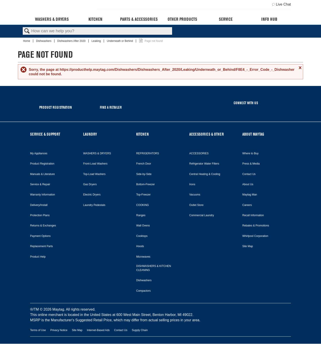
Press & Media (251, 163)
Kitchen (95, 19)
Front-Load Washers (95, 163)
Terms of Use (38, 330)
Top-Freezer (143, 194)
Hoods (140, 246)
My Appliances (38, 153)
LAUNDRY (90, 134)
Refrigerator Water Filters (204, 163)
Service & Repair (40, 184)
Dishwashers (44, 41)
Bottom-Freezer (145, 184)
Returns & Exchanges (43, 225)
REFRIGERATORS (147, 153)
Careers (247, 205)
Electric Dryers (92, 194)
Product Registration (42, 163)
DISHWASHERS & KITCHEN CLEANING (153, 268)
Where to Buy (250, 153)
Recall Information (253, 215)
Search (27, 31)
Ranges (140, 215)
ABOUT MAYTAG (253, 134)
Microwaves (143, 256)
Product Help (37, 256)
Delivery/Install (38, 205)
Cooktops (142, 236)
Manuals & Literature (42, 174)
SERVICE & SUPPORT (45, 134)
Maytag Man (249, 194)
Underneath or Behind (120, 41)
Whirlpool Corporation (255, 236)
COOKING (142, 205)
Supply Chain (140, 330)
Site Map (247, 246)
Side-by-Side (144, 174)
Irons (192, 184)
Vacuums (194, 194)
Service (226, 19)
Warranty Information (42, 194)
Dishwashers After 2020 (71, 41)
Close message (299, 68)
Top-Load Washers (94, 174)
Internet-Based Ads (98, 330)
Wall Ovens (143, 225)
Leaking (96, 41)
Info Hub (269, 19)
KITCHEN (142, 134)
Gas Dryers (90, 184)
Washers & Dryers (52, 19)
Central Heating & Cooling (204, 174)
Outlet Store (196, 205)
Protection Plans (39, 215)
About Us (247, 184)
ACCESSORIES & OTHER (206, 134)
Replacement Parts (41, 246)
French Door (143, 163)
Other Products (182, 19)
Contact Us (248, 174)
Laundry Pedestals (94, 205)
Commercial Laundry (201, 215)
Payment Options (40, 236)
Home (27, 41)
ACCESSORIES (199, 153)
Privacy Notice (59, 330)
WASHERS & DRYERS (97, 153)
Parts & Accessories (139, 19)
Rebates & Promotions (255, 225)
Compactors (143, 290)
